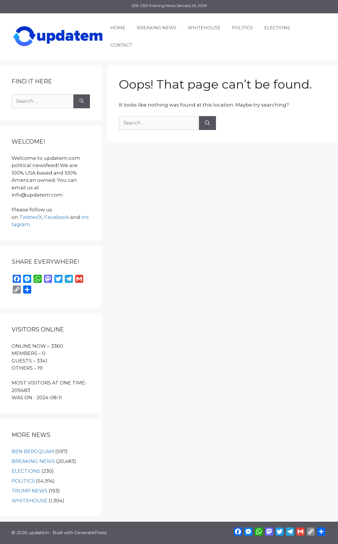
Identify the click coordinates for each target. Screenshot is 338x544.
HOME (117, 27)
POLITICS (242, 27)
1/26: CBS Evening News (154, 5)
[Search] (207, 123)
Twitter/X (30, 217)
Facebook (56, 217)
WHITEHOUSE (204, 27)
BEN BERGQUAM (33, 451)
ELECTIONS (277, 27)
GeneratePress (90, 532)
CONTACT (121, 45)
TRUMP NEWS (29, 491)
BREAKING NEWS (156, 27)
